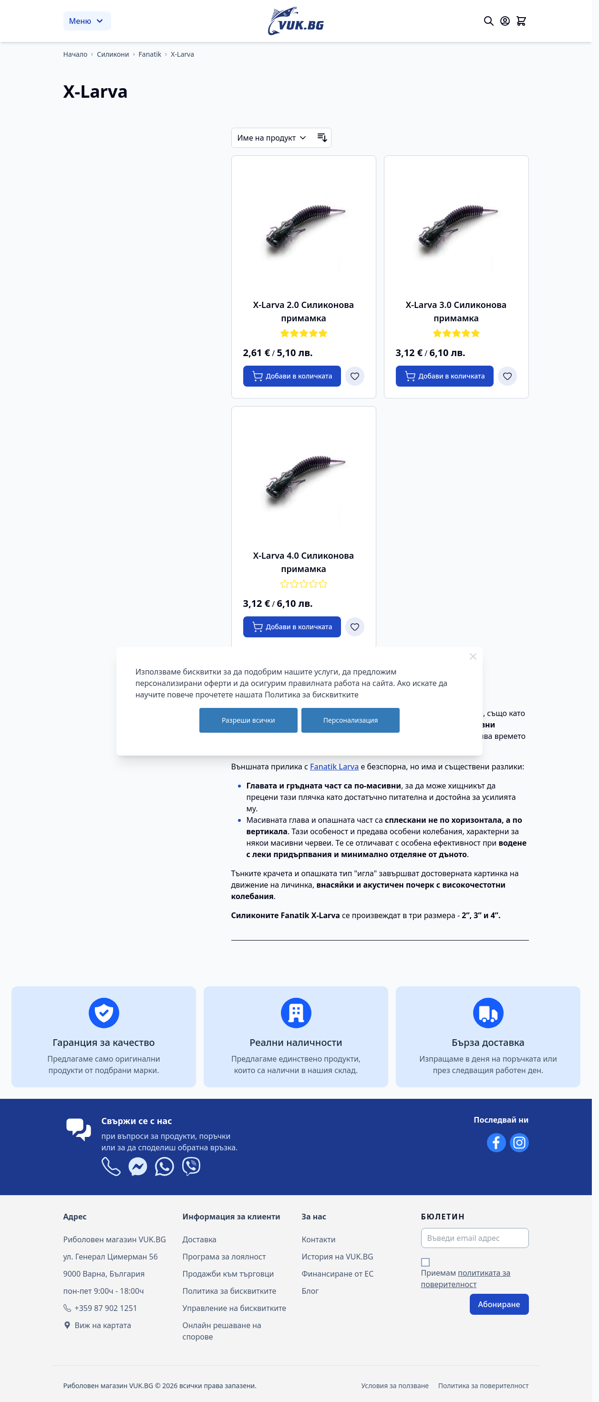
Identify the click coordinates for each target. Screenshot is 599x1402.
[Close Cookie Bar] (473, 656)
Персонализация (350, 720)
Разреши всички (248, 720)
